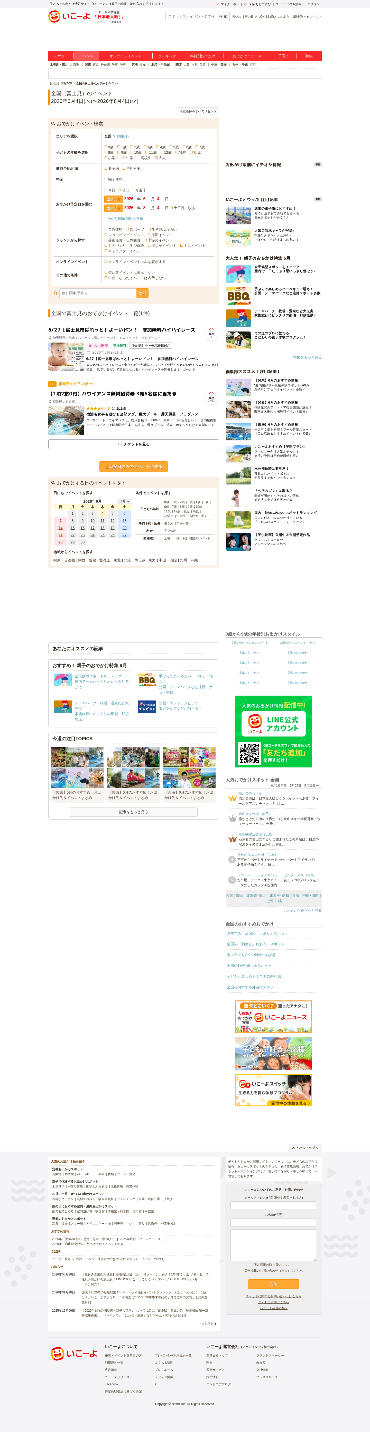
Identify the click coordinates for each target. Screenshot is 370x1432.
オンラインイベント (125, 56)
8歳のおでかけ (249, 683)
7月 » (124, 501)
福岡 (252, 64)
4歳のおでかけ (249, 663)
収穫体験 (117, 1186)
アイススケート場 (98, 1223)
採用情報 (212, 1377)
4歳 (163, 147)
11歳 (153, 152)
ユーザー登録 (61, 1259)
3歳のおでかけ (298, 653)
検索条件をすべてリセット (198, 111)
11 (102, 521)
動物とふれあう (278, 16)
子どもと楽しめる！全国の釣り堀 (254, 976)
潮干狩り (120, 1223)
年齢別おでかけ (202, 56)
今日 (111, 190)
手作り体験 (75, 1186)
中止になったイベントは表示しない (137, 278)
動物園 (69, 1174)
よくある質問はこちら (273, 1302)
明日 (125, 190)
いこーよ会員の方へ (274, 1308)
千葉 (115, 64)
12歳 (168, 152)
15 (73, 528)
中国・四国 (219, 64)
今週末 (140, 190)
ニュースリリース (117, 1377)
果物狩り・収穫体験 (161, 1223)
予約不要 (133, 169)
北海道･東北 (256, 895)
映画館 (100, 1211)
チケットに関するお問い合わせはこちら (273, 1296)
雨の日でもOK (254, 16)
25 (102, 535)
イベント (86, 56)
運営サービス (215, 1370)
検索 (142, 293)
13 (125, 521)
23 (83, 535)
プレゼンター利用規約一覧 (173, 1355)
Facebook (111, 1384)
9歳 (124, 152)
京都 (194, 64)
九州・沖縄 (240, 64)
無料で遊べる (86, 1199)
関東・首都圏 (64, 560)
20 (125, 528)
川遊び (167, 1199)
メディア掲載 (164, 1377)
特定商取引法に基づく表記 (123, 1391)
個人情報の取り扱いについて (274, 1265)
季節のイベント (160, 240)
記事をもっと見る (133, 812)
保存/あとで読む (257, 4)
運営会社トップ (217, 1355)
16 (83, 528)
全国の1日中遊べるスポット (249, 965)
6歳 (189, 147)
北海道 (74, 64)
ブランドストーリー (270, 1355)
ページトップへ (305, 1148)
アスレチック (126, 1199)
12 (112, 521)
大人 (162, 158)
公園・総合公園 (149, 1199)
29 (73, 542)
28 (61, 542)
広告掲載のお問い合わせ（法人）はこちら (273, 1270)
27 (125, 535)
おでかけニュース (247, 56)
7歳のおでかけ (298, 673)
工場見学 (58, 1186)
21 (61, 535)
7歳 (202, 147)
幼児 (197, 152)
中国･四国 (310, 895)
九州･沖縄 (274, 901)
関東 (88, 64)
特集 (309, 56)
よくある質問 (164, 1363)
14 (61, 528)
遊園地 (56, 1174)
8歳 (111, 152)
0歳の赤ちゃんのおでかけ (249, 643)
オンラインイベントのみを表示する (137, 262)
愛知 (143, 64)
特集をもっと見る (307, 357)
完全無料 (115, 179)
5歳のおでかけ (298, 663)
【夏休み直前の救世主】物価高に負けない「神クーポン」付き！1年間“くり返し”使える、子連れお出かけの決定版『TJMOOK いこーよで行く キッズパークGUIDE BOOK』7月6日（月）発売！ (145, 1279)
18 (102, 528)
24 (92, 535)
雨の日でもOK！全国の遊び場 (251, 955)
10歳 (138, 152)
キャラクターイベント (126, 251)
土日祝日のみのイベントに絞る (133, 466)
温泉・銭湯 (60, 1223)
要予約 (113, 169)
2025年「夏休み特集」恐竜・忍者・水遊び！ (83, 1239)
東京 (96, 64)
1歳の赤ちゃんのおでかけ (298, 643)
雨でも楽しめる (63, 1211)
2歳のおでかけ (249, 653)
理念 (209, 1363)
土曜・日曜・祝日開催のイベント (187, 538)
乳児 (182, 152)
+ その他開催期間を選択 (123, 219)
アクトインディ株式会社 (259, 1347)
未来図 (260, 1363)
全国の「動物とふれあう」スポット (255, 944)
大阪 (186, 64)
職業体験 (132, 1186)
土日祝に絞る (184, 208)
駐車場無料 (106, 1199)
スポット (61, 56)
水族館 (149, 1211)
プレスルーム (164, 1370)
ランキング (167, 56)
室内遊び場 (84, 1211)
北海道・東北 (59, 64)
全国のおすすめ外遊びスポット (252, 987)
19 (112, 528)
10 (92, 521)
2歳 (137, 147)
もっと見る (206, 1323)
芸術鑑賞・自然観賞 (124, 240)
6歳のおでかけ (249, 673)
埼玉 (123, 64)
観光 (132, 1174)
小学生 (113, 158)
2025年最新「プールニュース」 (142, 1239)
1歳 (124, 147)
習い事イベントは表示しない (131, 272)
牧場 (111, 1174)
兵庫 (202, 64)
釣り (101, 1174)
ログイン (314, 4)
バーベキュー (86, 1174)
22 (73, 535)
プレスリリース (267, 1377)
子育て (283, 56)
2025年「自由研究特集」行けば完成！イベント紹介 (88, 1244)
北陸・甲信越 (160, 64)
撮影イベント (162, 235)
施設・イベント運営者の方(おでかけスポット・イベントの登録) (120, 1259)
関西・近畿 (87, 560)
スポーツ (137, 229)
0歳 (111, 147)
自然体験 (115, 229)
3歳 (150, 147)
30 (83, 542)
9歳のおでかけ (298, 683)
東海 (135, 64)
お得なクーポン (63, 1199)
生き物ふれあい (164, 229)
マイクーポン (227, 4)
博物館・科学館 (118, 1211)
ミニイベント (195, 245)
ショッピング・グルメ (126, 235)
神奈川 (105, 64)
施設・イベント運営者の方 (123, 1355)
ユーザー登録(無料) (289, 4)
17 (92, 528)
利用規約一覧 (114, 1363)
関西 (178, 64)
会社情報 (262, 1370)
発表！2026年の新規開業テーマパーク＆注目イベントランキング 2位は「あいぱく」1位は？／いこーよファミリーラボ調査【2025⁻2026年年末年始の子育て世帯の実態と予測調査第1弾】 (144, 1297)
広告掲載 (111, 1370)
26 (112, 535)
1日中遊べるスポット (307, 16)
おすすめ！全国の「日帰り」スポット (257, 933)
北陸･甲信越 (279, 895)
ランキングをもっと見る (302, 910)
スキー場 (77, 1223)
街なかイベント (164, 245)
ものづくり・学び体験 (126, 245)
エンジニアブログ (218, 1384)
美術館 (137, 1211)
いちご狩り (137, 1223)
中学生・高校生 (138, 158)
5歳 (176, 147)
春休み (237, 16)
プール (121, 1174)
